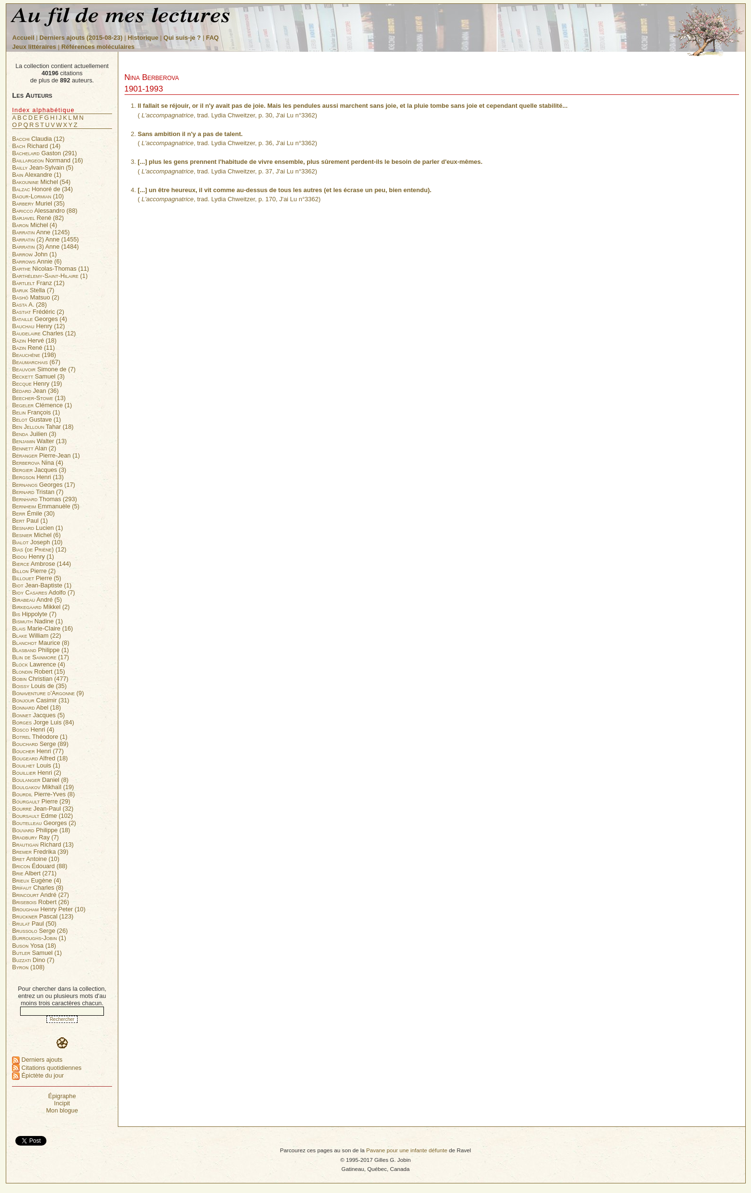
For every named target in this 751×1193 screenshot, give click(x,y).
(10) (38, 196)
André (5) (37, 599)
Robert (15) (38, 671)
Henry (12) (38, 326)
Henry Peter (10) (48, 909)
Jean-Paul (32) (42, 808)
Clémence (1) (42, 405)
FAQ (212, 37)
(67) (36, 362)
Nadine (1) (37, 621)
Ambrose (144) (41, 563)
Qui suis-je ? (182, 37)
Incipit (62, 1103)
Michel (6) (36, 535)
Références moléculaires (98, 46)
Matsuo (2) (35, 297)
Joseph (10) (37, 542)
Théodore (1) (39, 736)
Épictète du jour (38, 1075)
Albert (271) (34, 873)
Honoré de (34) (42, 189)
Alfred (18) (40, 758)
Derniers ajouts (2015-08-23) (81, 37)
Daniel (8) (40, 779)
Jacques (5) (38, 715)
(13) (39, 397)
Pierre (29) (41, 801)
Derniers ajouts (37, 1059)
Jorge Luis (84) (43, 722)
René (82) (38, 217)
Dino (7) (33, 960)
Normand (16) (47, 160)
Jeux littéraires (34, 46)
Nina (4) (37, 462)
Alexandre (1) (36, 174)
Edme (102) (42, 815)
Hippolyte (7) (34, 614)
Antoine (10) (35, 858)
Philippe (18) (41, 830)
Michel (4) (34, 225)
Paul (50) (34, 923)
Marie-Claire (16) (42, 628)
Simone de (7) (44, 369)
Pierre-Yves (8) (43, 794)
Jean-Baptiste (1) (41, 585)
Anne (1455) (45, 239)
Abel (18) (36, 707)
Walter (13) (39, 441)
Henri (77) (38, 751)
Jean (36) (35, 390)
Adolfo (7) (43, 592)
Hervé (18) (34, 340)
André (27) (40, 894)
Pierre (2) (34, 570)
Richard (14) (36, 145)
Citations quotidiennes (46, 1067)
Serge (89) (40, 743)
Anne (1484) (45, 246)
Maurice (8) (40, 642)
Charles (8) (37, 887)
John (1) (34, 254)
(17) (40, 657)
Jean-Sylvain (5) (42, 167)
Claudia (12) (38, 138)
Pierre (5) (36, 578)
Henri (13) (38, 477)
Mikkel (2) (40, 606)
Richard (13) (43, 844)
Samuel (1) (37, 952)
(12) (39, 549)
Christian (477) (40, 678)
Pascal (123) (42, 916)
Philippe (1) (40, 650)
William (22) (36, 635)
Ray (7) (35, 837)
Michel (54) (41, 181)
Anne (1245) (40, 232)
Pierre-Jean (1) (46, 455)
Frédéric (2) (38, 311)
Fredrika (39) (40, 851)
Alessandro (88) (44, 210)
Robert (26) (40, 902)
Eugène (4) (36, 880)
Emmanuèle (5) (46, 506)
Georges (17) (43, 484)
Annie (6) (37, 261)
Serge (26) (40, 930)
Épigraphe (62, 1096)
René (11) (33, 347)
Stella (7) (33, 290)
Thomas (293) (44, 499)
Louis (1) (36, 765)
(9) (48, 693)
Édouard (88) (39, 866)
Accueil (23, 37)
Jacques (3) (39, 469)
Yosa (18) (34, 945)
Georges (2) (44, 822)
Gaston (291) (44, 153)
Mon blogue (62, 1110)
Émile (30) (33, 513)
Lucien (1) (37, 527)
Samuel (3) (38, 376)
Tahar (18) (42, 426)
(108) (28, 967)
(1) (50, 275)
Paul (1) (29, 520)
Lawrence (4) (38, 664)
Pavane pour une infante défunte (406, 1150)
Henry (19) (37, 383)
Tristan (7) (37, 491)
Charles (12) (44, 333)
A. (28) (29, 304)
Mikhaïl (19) (43, 787)
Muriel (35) (38, 203)
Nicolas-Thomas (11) (50, 268)
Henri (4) (33, 729)
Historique (142, 37)
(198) (34, 354)
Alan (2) (34, 448)
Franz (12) (38, 283)
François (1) (36, 412)
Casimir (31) (40, 700)
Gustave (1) (36, 419)
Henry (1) (33, 556)
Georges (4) (39, 318)
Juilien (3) (34, 433)
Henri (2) (36, 772)
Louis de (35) (39, 685)
